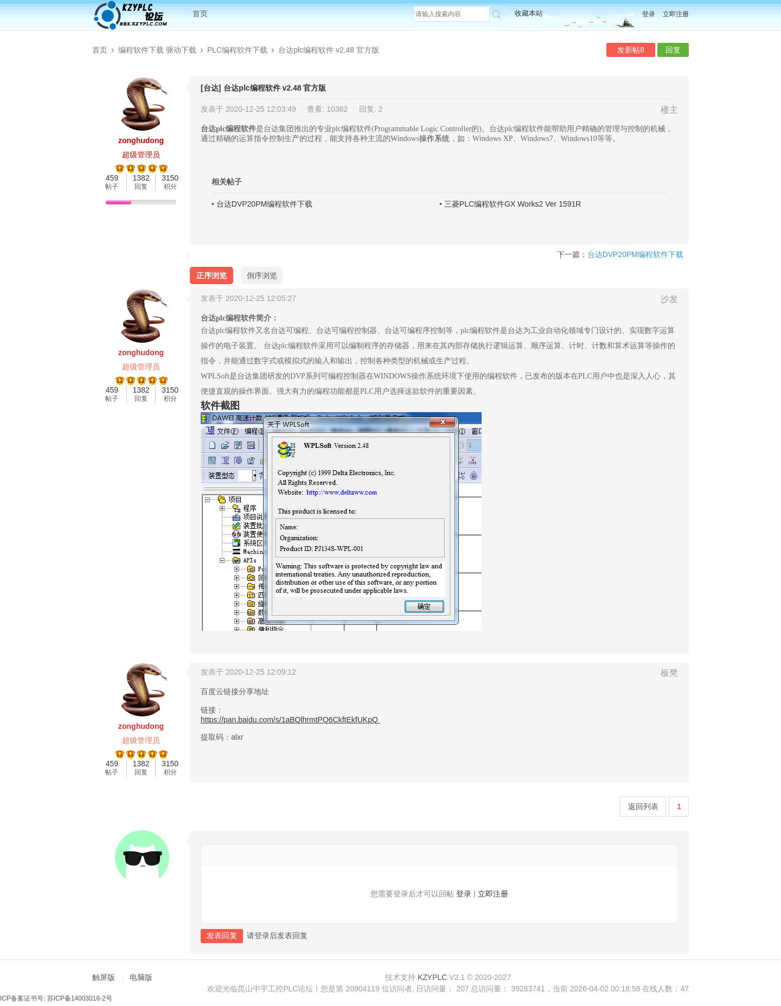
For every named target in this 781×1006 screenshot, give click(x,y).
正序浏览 (211, 275)
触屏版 (103, 977)
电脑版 (141, 977)
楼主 (669, 109)
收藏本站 (529, 13)
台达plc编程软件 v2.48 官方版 (328, 50)
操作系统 (434, 138)
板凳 (669, 672)
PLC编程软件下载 (237, 50)
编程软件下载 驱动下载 (157, 50)
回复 (673, 50)
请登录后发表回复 (277, 935)
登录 (648, 14)
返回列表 (643, 806)
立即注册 (676, 14)
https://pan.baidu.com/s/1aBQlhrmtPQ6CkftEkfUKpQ (290, 719)
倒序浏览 (262, 275)
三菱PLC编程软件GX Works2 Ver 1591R (512, 204)
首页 (200, 13)
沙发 (669, 299)
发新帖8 (630, 50)
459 (112, 178)
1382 (140, 178)
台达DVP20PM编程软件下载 (264, 204)
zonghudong (141, 140)
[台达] (211, 88)
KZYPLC (432, 977)
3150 (170, 178)
